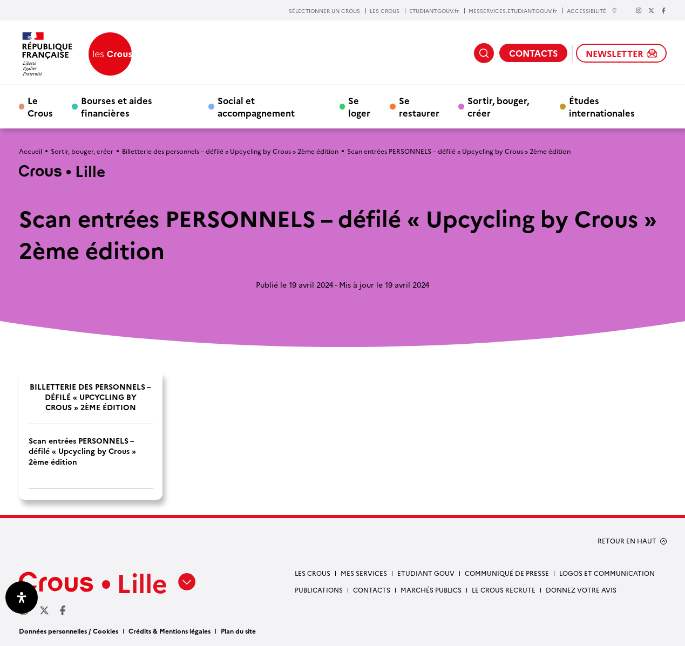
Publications (319, 589)
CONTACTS (533, 53)
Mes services (364, 572)
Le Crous (40, 106)
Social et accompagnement (256, 106)
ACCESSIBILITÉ (592, 10)
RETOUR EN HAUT (627, 540)
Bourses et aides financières (116, 106)
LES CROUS (384, 10)
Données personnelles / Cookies (68, 630)
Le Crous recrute (503, 589)
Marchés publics (431, 589)
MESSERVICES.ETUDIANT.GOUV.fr (513, 10)
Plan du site (238, 630)
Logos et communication (607, 572)
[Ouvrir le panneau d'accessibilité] (21, 597)
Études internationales (602, 106)
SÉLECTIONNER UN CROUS (324, 10)
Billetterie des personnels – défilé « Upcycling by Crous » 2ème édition (230, 150)
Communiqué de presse (507, 572)
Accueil (30, 150)
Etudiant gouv (426, 572)
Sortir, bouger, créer (498, 106)
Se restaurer (419, 106)
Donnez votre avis (581, 589)
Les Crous (312, 572)
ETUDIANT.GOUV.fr (434, 10)
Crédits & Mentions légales (169, 630)
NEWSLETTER (621, 53)
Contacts (371, 589)
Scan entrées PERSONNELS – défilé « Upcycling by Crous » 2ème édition (82, 451)
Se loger (359, 106)
